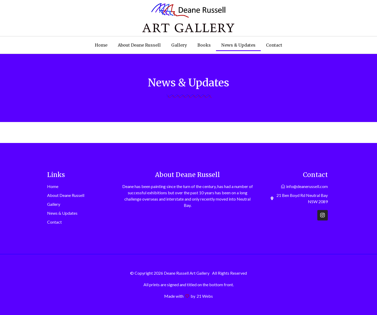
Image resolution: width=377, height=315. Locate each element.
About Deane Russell (139, 45)
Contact (274, 45)
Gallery (179, 45)
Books (204, 45)
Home (101, 45)
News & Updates (238, 45)
